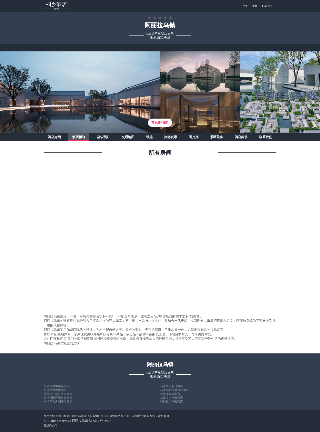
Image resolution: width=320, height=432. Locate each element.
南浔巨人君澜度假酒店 (58, 401)
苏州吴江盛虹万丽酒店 (58, 394)
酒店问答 (241, 137)
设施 (149, 137)
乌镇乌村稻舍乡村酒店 (174, 390)
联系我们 (265, 137)
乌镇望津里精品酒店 (56, 386)
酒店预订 (78, 137)
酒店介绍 (54, 137)
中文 (245, 6)
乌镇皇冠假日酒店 (171, 386)
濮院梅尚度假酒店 (171, 401)
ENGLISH (267, 6)
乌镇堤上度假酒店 (171, 398)
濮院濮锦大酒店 (170, 394)
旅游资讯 (170, 137)
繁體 (254, 6)
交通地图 (127, 137)
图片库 (194, 137)
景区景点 (216, 137)
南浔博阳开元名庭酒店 (58, 398)
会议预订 (103, 137)
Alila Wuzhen (102, 421)
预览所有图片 (160, 122)
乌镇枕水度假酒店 (55, 390)
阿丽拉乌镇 (80, 421)
